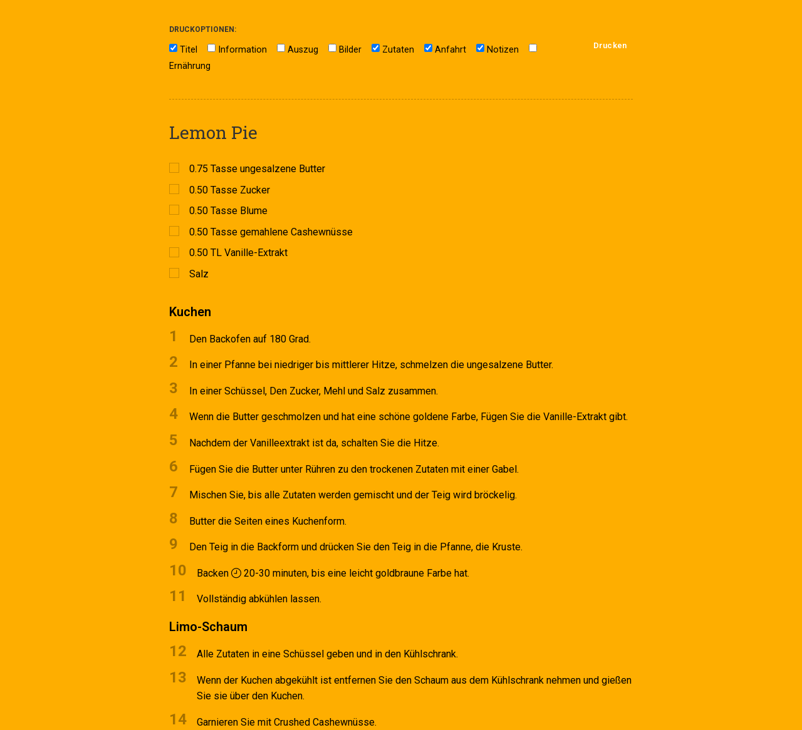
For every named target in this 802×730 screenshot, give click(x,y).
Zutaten (398, 49)
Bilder (350, 49)
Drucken (610, 45)
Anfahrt (450, 49)
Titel (188, 49)
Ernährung (190, 66)
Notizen (503, 49)
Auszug (303, 49)
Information (242, 49)
